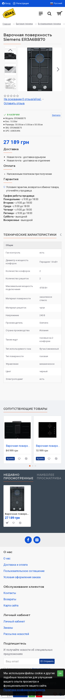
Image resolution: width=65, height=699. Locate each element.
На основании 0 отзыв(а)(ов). (22, 99)
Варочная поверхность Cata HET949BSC (18, 445)
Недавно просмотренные (18, 476)
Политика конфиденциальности (24, 690)
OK (60, 673)
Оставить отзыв (14, 103)
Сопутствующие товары (25, 409)
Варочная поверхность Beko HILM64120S (48, 445)
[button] (58, 69)
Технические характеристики (30, 234)
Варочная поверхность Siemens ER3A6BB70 (17, 513)
